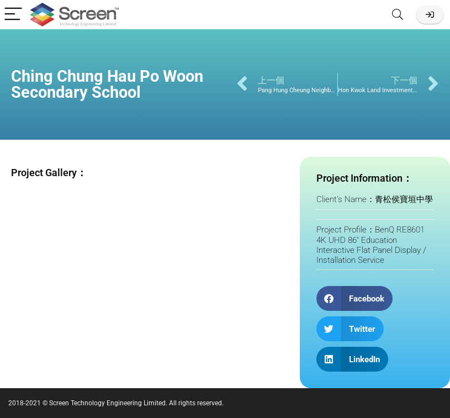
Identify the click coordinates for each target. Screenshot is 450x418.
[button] (354, 298)
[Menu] (13, 14)
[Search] (397, 14)
